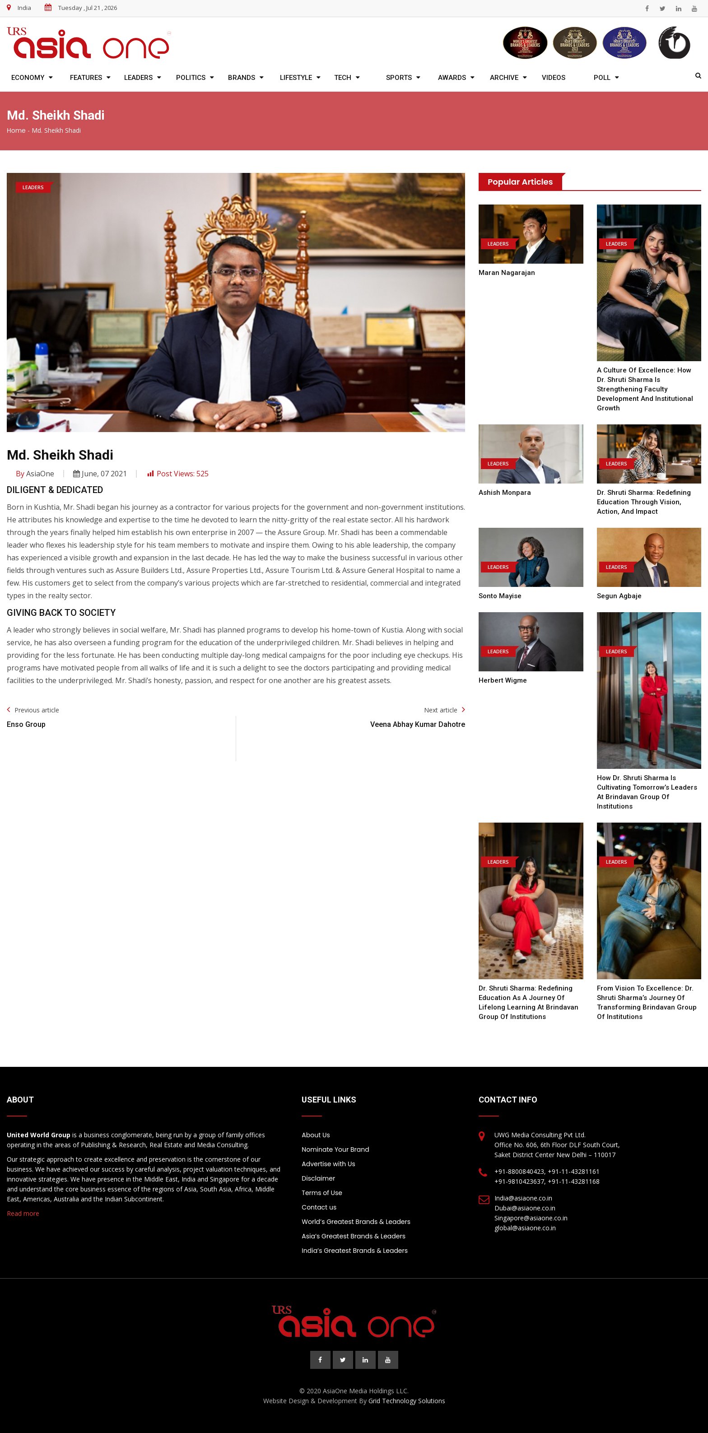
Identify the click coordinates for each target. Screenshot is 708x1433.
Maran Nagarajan (507, 273)
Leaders (138, 78)
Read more (23, 1213)
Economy (27, 78)
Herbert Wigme (503, 680)
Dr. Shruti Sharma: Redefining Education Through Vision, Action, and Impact (644, 502)
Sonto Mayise (500, 596)
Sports (399, 78)
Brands (241, 78)
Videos (553, 78)
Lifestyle (296, 78)
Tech (342, 78)
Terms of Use (322, 1192)
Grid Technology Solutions (406, 1400)
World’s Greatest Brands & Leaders (356, 1221)
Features (86, 78)
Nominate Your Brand (335, 1149)
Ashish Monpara (505, 493)
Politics (190, 78)
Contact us (319, 1207)
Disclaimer (318, 1178)
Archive (504, 78)
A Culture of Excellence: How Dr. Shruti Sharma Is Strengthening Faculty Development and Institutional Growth (645, 389)
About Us (316, 1135)
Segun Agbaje (619, 596)
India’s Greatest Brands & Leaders (355, 1250)
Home (16, 130)
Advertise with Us (328, 1163)
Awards (452, 78)
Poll (602, 78)
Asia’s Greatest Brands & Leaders (353, 1236)
